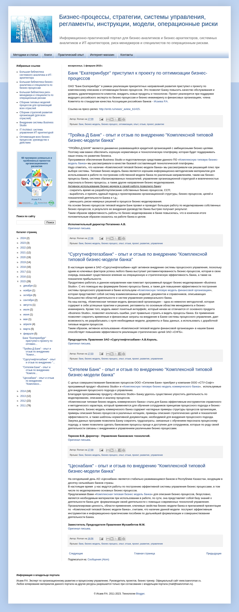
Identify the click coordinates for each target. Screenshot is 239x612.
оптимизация (125, 124)
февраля (28, 333)
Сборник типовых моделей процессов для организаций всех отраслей (36, 105)
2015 (23, 281)
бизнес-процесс (109, 124)
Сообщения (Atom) (98, 559)
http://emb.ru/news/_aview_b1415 (119, 109)
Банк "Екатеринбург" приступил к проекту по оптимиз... (38, 341)
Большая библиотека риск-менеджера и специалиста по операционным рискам (36, 95)
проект (150, 124)
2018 (23, 267)
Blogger (140, 593)
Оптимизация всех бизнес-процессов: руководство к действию (35, 139)
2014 (23, 391)
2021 (23, 252)
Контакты (127, 54)
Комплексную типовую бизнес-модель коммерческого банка (161, 386)
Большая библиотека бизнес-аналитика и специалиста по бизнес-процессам (36, 84)
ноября (27, 290)
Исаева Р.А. (161, 101)
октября (28, 295)
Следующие (76, 553)
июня (26, 314)
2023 (23, 242)
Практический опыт (71, 54)
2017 (23, 271)
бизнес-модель (92, 124)
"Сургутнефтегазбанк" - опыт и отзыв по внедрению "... (39, 361)
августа (28, 304)
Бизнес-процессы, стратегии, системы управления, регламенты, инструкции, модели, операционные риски (138, 20)
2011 (23, 405)
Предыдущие (213, 553)
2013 (23, 396)
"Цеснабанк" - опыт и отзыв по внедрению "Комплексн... (38, 381)
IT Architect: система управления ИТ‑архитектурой (36, 131)
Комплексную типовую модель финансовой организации (174, 290)
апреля (27, 324)
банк (81, 124)
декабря (28, 285)
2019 (23, 262)
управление (157, 243)
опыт (136, 124)
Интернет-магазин (102, 54)
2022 (23, 247)
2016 (23, 276)
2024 (23, 238)
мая (25, 319)
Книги (48, 54)
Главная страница (144, 553)
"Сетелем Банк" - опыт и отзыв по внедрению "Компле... (36, 370)
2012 (23, 400)
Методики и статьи (25, 54)
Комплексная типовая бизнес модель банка (123, 494)
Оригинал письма (79, 228)
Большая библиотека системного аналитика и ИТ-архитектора (36, 74)
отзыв (143, 124)
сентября (29, 300)
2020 (23, 257)
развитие (159, 124)
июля (26, 309)
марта (27, 329)
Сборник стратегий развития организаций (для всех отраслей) (36, 115)
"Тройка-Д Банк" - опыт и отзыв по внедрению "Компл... (37, 351)
